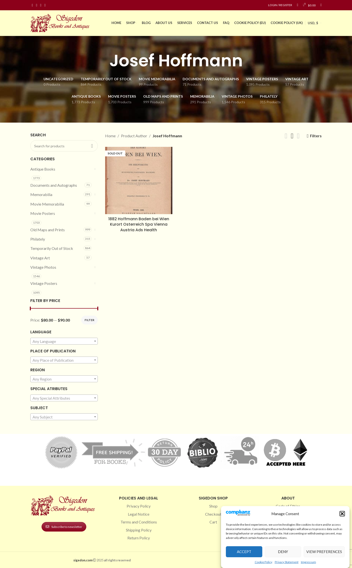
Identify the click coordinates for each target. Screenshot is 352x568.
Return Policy (138, 537)
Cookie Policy (263, 562)
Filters (316, 136)
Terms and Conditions (139, 522)
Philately (37, 239)
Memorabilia (41, 194)
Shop (213, 506)
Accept (244, 551)
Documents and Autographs (53, 185)
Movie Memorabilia (47, 204)
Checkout (213, 514)
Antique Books (42, 169)
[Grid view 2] (286, 135)
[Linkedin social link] (45, 5)
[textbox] (64, 341)
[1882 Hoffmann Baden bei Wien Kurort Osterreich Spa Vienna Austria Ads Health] (139, 180)
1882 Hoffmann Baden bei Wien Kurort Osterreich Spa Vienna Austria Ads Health (138, 224)
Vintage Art (40, 257)
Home (110, 135)
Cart (213, 522)
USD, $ (313, 23)
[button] (342, 513)
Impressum (308, 562)
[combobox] (64, 341)
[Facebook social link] (32, 5)
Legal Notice (138, 514)
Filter (89, 320)
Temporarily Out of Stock (51, 248)
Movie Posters (42, 213)
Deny (283, 551)
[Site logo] (60, 22)
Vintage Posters (43, 283)
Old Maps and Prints (47, 229)
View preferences (324, 551)
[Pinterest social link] (41, 5)
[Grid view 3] (292, 135)
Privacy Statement (286, 562)
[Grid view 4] (298, 135)
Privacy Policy (139, 506)
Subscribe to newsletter (64, 527)
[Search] (321, 5)
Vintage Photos (43, 267)
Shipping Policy (139, 530)
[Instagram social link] (36, 5)
